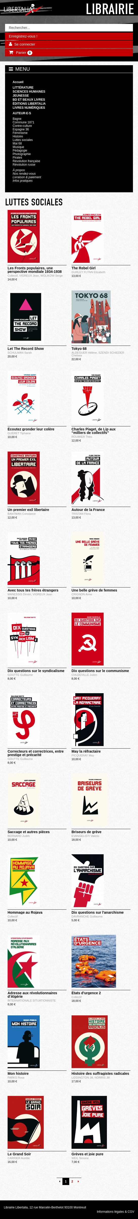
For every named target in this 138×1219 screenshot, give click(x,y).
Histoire (18, 136)
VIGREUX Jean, (29, 275)
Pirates (17, 157)
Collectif (13, 916)
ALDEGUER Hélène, (85, 352)
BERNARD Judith (19, 835)
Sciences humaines (29, 91)
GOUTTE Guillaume (20, 674)
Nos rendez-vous (24, 173)
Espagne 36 (21, 129)
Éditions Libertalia (29, 103)
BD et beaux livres (29, 99)
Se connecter (24, 44)
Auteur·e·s (22, 113)
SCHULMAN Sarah (20, 352)
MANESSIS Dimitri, (20, 594)
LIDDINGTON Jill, (83, 1077)
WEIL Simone (80, 1158)
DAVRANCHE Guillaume (87, 916)
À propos (19, 170)
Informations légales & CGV (115, 1211)
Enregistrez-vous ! (23, 36)
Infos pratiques (23, 180)
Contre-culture (22, 125)
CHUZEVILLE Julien (84, 674)
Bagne (17, 118)
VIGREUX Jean (42, 594)
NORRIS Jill (102, 1077)
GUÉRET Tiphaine (19, 433)
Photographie (22, 154)
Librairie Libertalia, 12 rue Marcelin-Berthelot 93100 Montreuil (45, 1207)
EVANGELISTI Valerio (85, 835)
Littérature (23, 87)
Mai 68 (17, 143)
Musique (18, 147)
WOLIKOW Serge (51, 275)
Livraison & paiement (27, 177)
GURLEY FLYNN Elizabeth (88, 272)
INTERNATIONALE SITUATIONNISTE (32, 1000)
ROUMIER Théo (82, 436)
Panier (23, 53)
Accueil (18, 82)
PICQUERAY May (83, 755)
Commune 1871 (23, 122)
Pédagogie (20, 150)
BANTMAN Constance (22, 513)
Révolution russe (24, 164)
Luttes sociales (23, 139)
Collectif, (13, 275)
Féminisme (20, 132)
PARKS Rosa (16, 1077)
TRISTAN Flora (81, 513)
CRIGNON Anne (82, 594)
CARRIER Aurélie (19, 1158)
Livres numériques (29, 107)
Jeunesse (21, 95)
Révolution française (26, 161)
